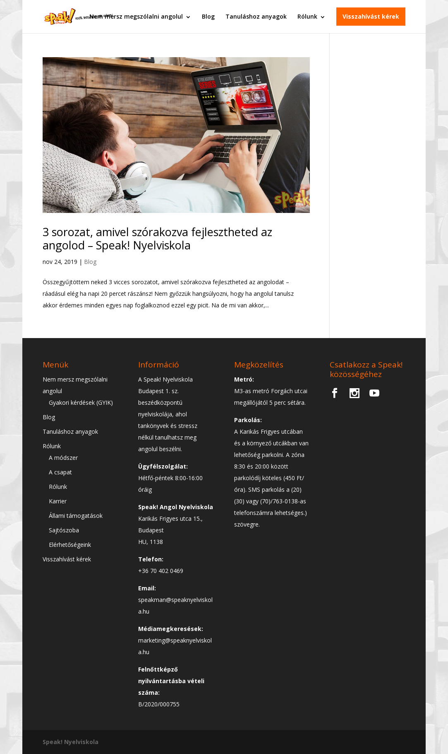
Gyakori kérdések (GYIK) (81, 402)
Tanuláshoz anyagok (256, 16)
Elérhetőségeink (70, 545)
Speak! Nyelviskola (70, 742)
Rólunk (307, 16)
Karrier (58, 501)
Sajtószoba (64, 530)
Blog (208, 16)
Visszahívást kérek (371, 16)
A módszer (63, 458)
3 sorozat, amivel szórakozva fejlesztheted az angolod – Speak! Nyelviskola (157, 238)
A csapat (60, 472)
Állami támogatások (76, 516)
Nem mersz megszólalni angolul (136, 16)
